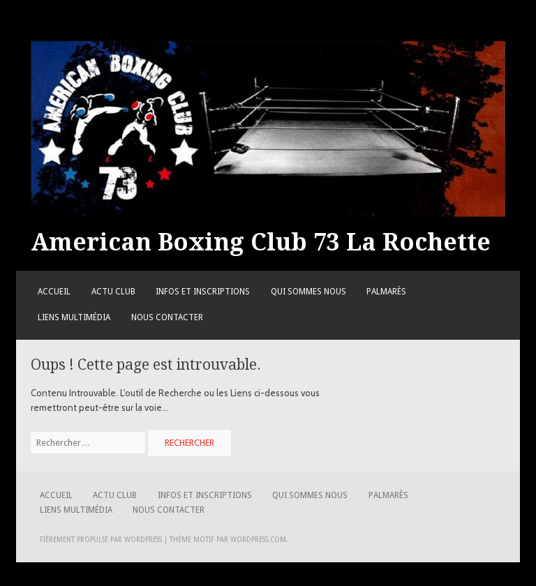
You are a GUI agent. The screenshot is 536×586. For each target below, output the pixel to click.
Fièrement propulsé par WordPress (101, 539)
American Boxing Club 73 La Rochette (261, 242)
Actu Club (113, 291)
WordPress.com (258, 539)
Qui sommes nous (308, 291)
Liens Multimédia (74, 317)
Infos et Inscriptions (203, 291)
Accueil (54, 291)
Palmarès (386, 291)
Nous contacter (167, 317)
